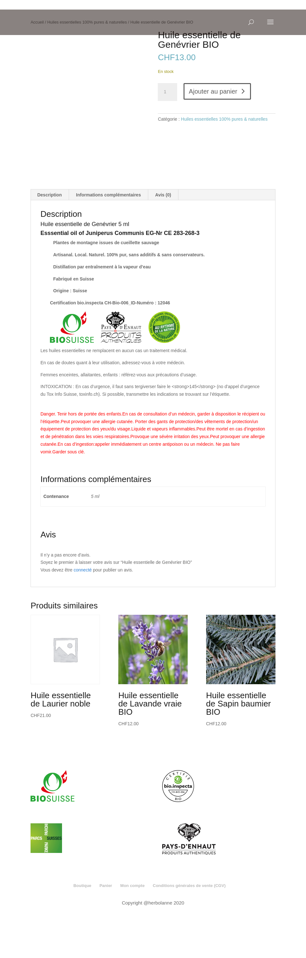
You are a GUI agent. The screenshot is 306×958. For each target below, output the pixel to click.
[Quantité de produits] (167, 92)
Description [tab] (49, 241)
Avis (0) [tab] (163, 241)
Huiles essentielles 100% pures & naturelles (224, 119)
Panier (106, 932)
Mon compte (132, 932)
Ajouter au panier (213, 91)
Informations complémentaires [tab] (108, 241)
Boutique (82, 932)
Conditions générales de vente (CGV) (189, 932)
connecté (83, 616)
